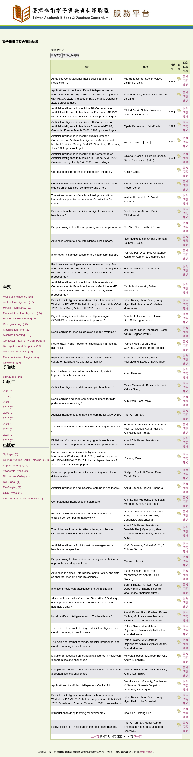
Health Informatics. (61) (17, 307)
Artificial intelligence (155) (18, 296)
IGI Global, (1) (11, 482)
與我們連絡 (146, 751)
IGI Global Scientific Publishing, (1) (24, 498)
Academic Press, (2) (15, 470)
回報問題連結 (185, 80)
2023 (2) (8, 396)
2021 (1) (8, 423)
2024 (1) (8, 434)
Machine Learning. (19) (17, 335)
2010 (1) (8, 418)
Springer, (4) (10, 454)
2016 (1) (8, 407)
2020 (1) (8, 429)
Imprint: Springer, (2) (15, 465)
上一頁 (95, 736)
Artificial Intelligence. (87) (18, 302)
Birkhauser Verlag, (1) (16, 476)
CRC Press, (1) (12, 492)
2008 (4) (8, 390)
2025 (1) (8, 440)
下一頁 (138, 736)
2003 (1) (8, 412)
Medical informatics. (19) (18, 351)
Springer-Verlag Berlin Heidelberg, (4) (26, 459)
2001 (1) (8, 401)
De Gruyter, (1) (12, 487)
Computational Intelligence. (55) (22, 313)
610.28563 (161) (13, 376)
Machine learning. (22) (16, 329)
